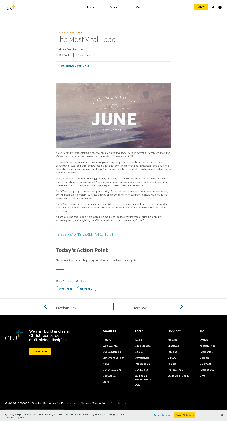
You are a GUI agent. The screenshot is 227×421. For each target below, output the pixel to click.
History (107, 339)
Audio (138, 339)
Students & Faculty (178, 375)
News (106, 363)
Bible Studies (143, 345)
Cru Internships (114, 403)
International (207, 369)
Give (201, 7)
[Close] (221, 415)
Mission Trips (207, 345)
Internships (206, 351)
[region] (113, 415)
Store (106, 381)
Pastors (171, 363)
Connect (115, 7)
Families (172, 351)
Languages (141, 369)
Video (138, 385)
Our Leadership (112, 351)
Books (139, 351)
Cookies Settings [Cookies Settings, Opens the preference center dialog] (162, 415)
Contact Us (109, 375)
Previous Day (66, 308)
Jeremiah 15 (82, 66)
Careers (204, 357)
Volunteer (205, 363)
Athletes (172, 339)
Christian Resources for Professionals (53, 403)
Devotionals (142, 357)
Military (171, 357)
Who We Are (110, 345)
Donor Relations (112, 369)
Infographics (142, 363)
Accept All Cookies (185, 415)
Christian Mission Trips (90, 403)
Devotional (67, 66)
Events (204, 339)
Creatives (173, 345)
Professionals (175, 369)
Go (138, 7)
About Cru (40, 351)
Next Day (140, 308)
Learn (90, 7)
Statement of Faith (113, 357)
